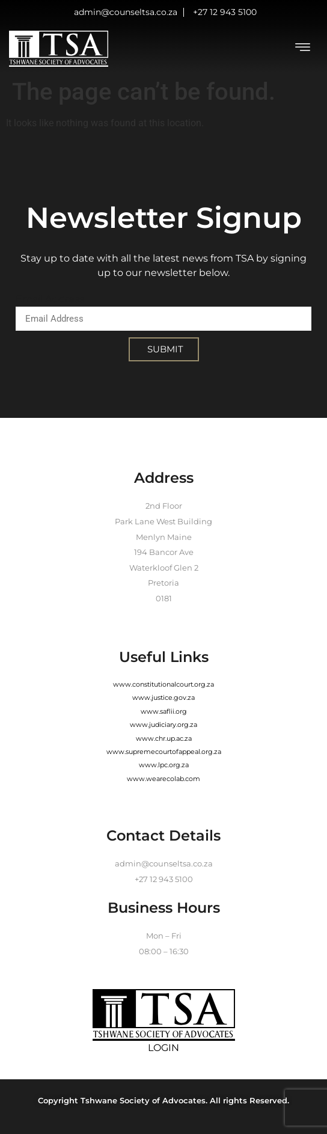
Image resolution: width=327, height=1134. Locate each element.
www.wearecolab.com (163, 778)
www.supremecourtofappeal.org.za (163, 751)
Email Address (50, 299)
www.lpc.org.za (164, 765)
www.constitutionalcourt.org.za (163, 684)
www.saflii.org (164, 711)
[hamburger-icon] (303, 49)
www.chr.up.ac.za (164, 738)
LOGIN (163, 1047)
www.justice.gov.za (163, 697)
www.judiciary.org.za (163, 724)
